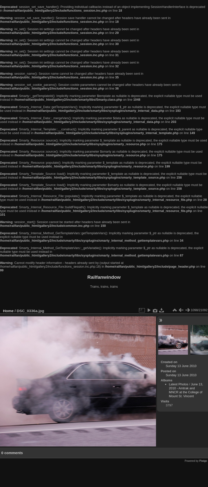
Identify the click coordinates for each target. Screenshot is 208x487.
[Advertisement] (104, 299)
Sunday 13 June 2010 (181, 366)
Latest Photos (178, 384)
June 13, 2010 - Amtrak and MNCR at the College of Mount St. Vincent (186, 390)
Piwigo (203, 460)
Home (8, 311)
